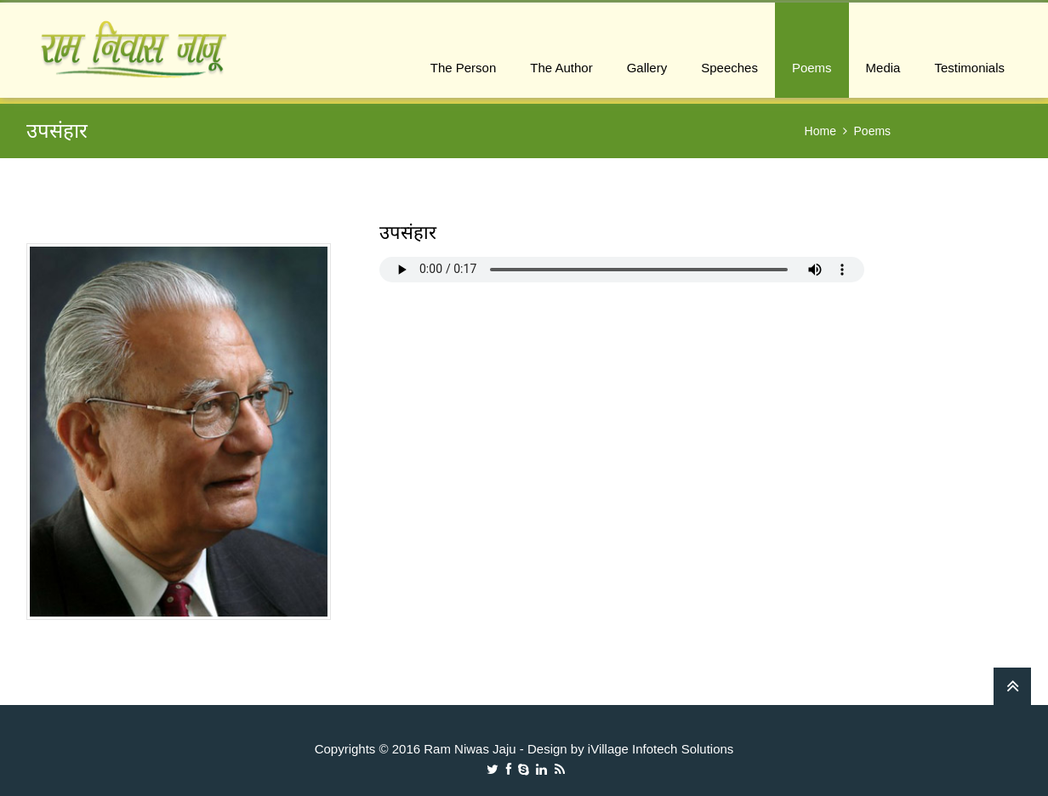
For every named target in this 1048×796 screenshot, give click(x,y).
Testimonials (969, 67)
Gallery (647, 67)
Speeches (729, 67)
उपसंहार (407, 232)
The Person (463, 67)
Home (820, 131)
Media (883, 67)
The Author (561, 67)
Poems (812, 67)
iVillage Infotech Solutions (661, 749)
